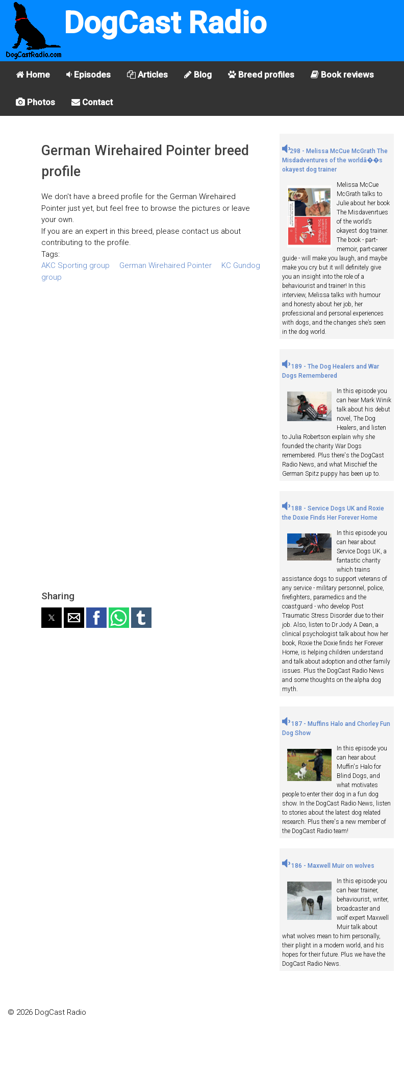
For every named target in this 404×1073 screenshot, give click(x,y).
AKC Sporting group (75, 265)
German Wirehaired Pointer (165, 265)
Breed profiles (261, 74)
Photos (35, 102)
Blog (198, 74)
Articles (147, 74)
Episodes (88, 74)
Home (33, 74)
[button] (51, 617)
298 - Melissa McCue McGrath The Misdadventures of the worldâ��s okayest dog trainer (335, 160)
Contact (92, 102)
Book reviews (342, 74)
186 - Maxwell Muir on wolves (328, 865)
